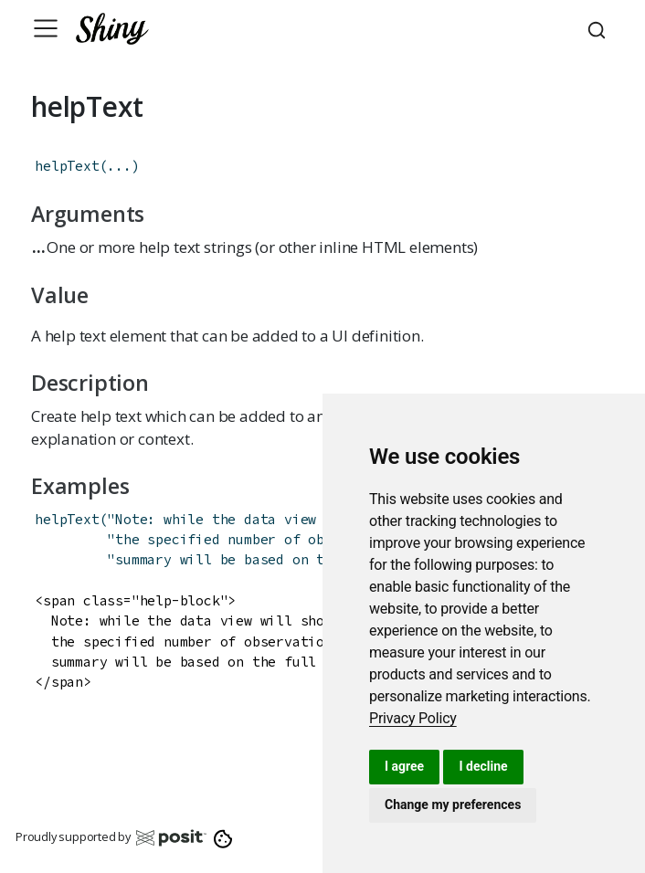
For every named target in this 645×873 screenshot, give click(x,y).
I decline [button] (483, 766)
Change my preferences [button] (453, 804)
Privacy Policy (413, 718)
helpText (67, 165)
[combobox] (599, 28)
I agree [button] (404, 766)
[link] (413, 718)
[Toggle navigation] (45, 28)
